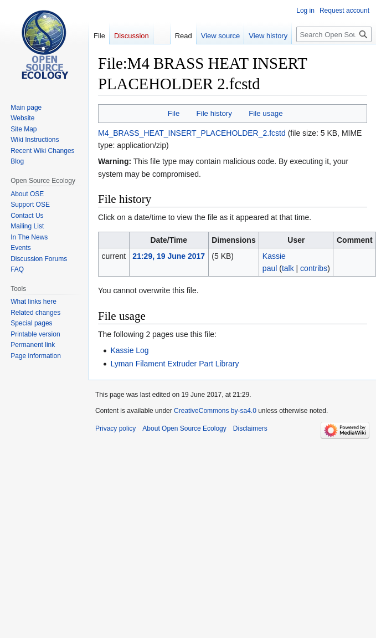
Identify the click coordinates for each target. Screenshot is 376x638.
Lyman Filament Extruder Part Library (174, 363)
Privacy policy (115, 428)
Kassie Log (129, 350)
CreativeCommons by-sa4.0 (215, 411)
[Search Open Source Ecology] (334, 34)
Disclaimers (250, 428)
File (173, 113)
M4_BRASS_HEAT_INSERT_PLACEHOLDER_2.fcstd (192, 133)
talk (288, 268)
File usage (265, 113)
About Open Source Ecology (184, 428)
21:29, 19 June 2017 (168, 256)
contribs (313, 268)
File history (214, 113)
